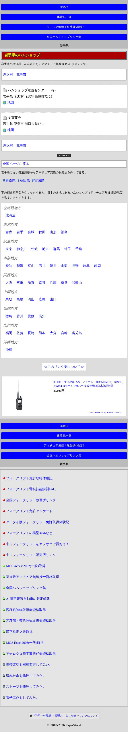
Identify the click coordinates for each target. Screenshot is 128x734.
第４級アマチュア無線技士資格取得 (32, 577)
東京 (9, 249)
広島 (42, 299)
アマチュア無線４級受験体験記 (64, 27)
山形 (53, 232)
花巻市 (21, 74)
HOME (64, 7)
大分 (53, 333)
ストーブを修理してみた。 (26, 686)
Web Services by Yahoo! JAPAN (106, 412)
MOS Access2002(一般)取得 (25, 566)
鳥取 (9, 299)
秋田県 (25, 180)
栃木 (45, 249)
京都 (42, 282)
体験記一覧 (64, 17)
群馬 (56, 249)
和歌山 (77, 282)
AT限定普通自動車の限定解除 (28, 599)
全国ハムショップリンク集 (64, 37)
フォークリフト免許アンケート (29, 511)
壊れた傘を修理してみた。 (26, 675)
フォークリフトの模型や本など (29, 533)
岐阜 (86, 266)
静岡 (97, 266)
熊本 (42, 333)
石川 (42, 266)
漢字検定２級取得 (19, 632)
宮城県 (39, 180)
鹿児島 (77, 333)
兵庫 (53, 282)
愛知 (9, 266)
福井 (53, 266)
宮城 (31, 232)
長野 (75, 266)
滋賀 (31, 282)
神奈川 (22, 249)
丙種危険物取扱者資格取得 (26, 610)
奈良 (64, 282)
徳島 (9, 316)
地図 (10, 102)
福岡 (9, 333)
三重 (20, 282)
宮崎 (64, 333)
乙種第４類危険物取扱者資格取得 (31, 620)
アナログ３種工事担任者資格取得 (31, 654)
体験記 (47, 715)
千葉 (78, 249)
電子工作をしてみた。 (22, 697)
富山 (31, 266)
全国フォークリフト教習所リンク (31, 500)
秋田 (42, 232)
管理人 (58, 715)
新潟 (20, 266)
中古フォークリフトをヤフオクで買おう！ (37, 544)
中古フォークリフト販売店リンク (31, 555)
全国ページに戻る (16, 164)
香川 (20, 316)
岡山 (31, 299)
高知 (42, 316)
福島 (64, 232)
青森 (9, 232)
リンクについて (88, 715)
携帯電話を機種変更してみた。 (29, 664)
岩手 (20, 232)
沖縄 (9, 350)
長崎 (31, 333)
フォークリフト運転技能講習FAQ (31, 489)
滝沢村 (8, 74)
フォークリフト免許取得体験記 (29, 478)
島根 (20, 299)
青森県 (11, 180)
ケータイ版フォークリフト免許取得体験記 (37, 522)
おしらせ (71, 715)
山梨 (64, 266)
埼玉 (67, 249)
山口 (53, 299)
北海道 (11, 215)
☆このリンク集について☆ (64, 366)
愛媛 (31, 316)
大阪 (9, 282)
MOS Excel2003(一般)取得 (25, 642)
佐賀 (20, 333)
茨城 (34, 249)
